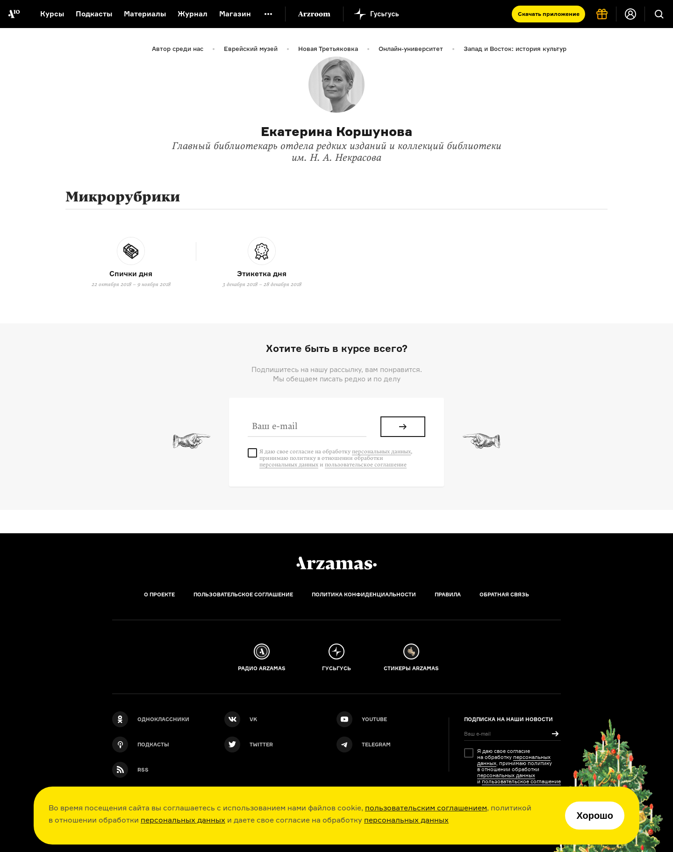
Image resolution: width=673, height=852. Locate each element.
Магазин (235, 13)
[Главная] (336, 563)
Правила (448, 594)
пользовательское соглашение (366, 464)
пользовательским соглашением (426, 807)
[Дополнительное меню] (268, 14)
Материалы (145, 13)
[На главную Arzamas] (14, 14)
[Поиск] (659, 14)
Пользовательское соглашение (243, 594)
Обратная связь (504, 594)
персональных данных (183, 819)
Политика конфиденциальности (364, 594)
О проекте (159, 594)
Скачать (549, 13)
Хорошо (594, 815)
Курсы (52, 13)
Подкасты (94, 13)
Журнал (193, 13)
